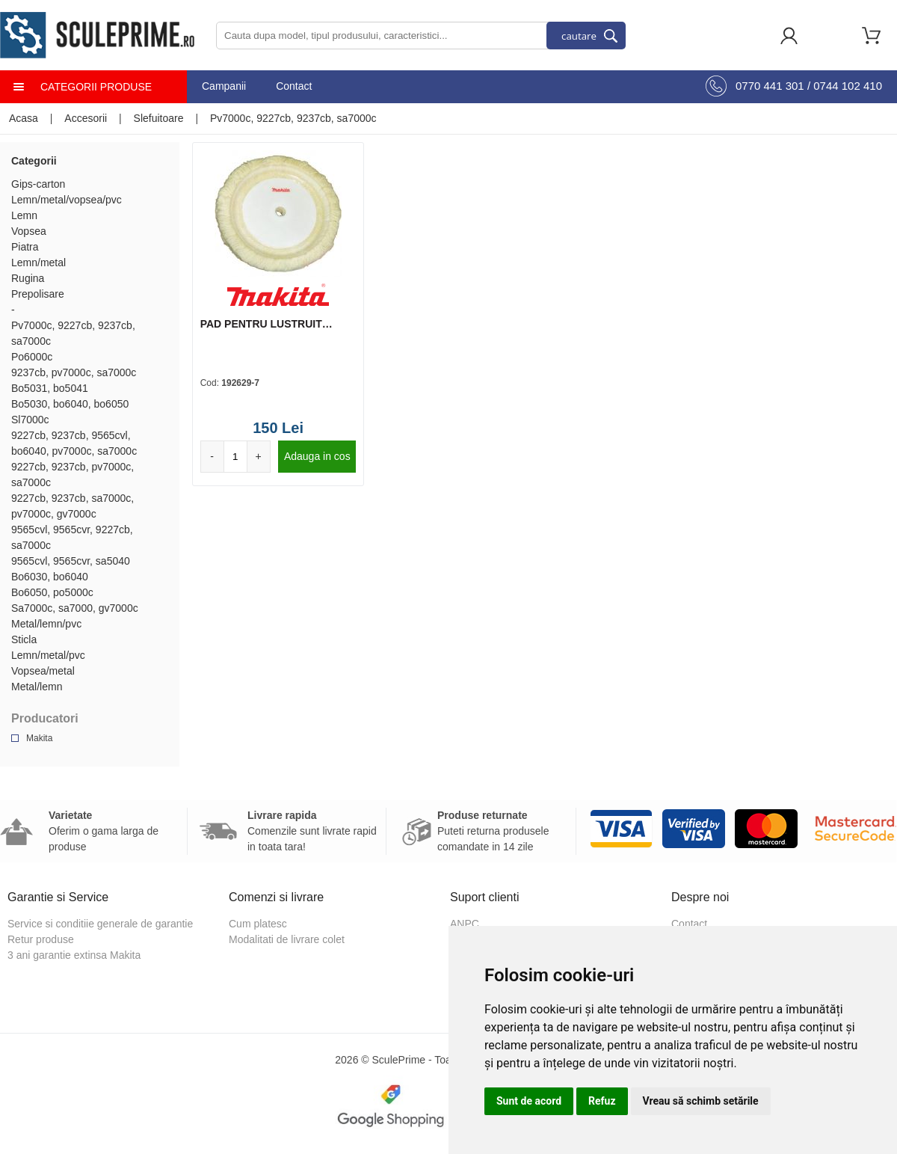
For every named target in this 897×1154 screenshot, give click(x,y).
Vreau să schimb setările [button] (701, 1101)
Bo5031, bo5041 (49, 388)
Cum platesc (258, 924)
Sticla (24, 639)
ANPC (464, 924)
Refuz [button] (602, 1101)
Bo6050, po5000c (52, 592)
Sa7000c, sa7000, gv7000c (74, 608)
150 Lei (278, 428)
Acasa (23, 118)
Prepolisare (37, 294)
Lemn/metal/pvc (48, 655)
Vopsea (28, 231)
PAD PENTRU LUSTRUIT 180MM (261, 324)
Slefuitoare (159, 118)
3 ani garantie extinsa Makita (74, 955)
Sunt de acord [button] (528, 1101)
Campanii (224, 86)
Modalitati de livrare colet (287, 939)
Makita (39, 738)
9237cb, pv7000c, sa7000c (73, 372)
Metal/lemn (36, 687)
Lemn (24, 215)
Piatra (25, 247)
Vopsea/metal (43, 671)
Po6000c (31, 357)
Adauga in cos (317, 456)
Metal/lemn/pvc (46, 624)
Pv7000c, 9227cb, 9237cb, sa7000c (293, 118)
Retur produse (40, 939)
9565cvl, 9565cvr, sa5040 (70, 561)
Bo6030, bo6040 (49, 577)
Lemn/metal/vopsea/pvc (66, 200)
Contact (294, 86)
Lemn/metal (38, 262)
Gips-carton (38, 184)
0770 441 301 (770, 85)
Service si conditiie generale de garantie (100, 924)
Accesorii (85, 118)
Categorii (34, 161)
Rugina (27, 278)
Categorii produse (96, 87)
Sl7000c (30, 420)
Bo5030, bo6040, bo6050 (70, 404)
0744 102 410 (847, 85)
